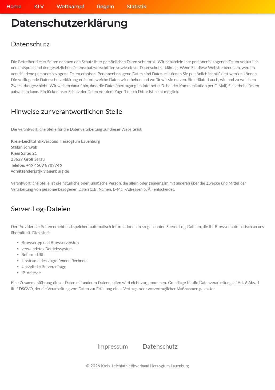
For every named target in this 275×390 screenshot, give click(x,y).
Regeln (105, 7)
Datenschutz (160, 346)
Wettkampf (70, 7)
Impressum (112, 346)
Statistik (136, 7)
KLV (39, 7)
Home (13, 7)
